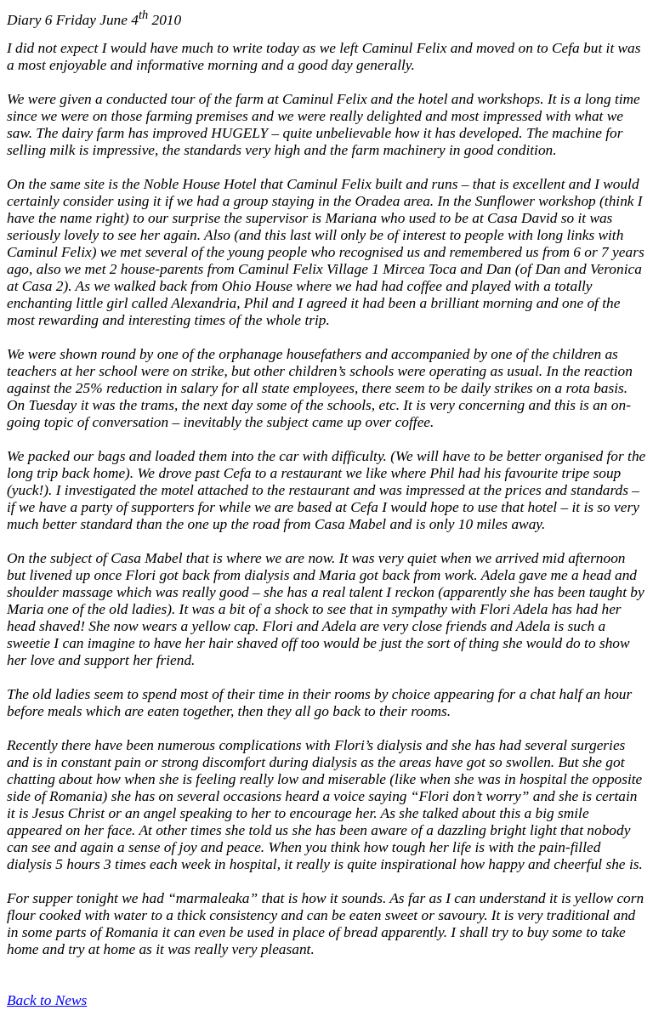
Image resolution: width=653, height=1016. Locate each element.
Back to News (47, 1000)
